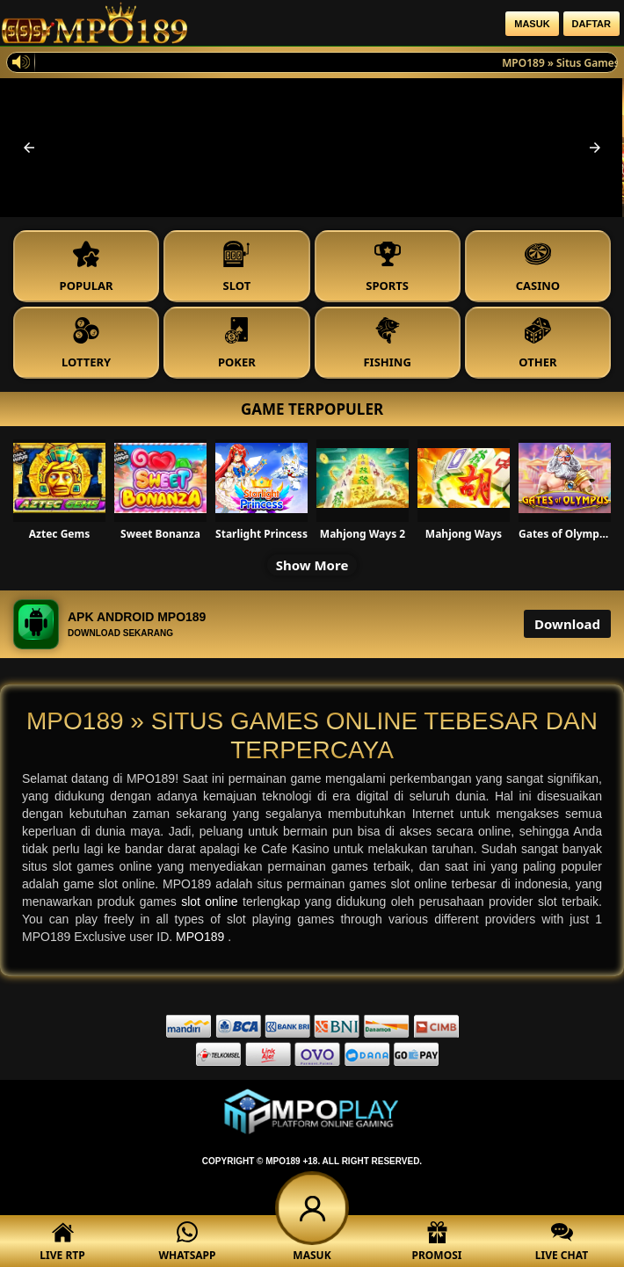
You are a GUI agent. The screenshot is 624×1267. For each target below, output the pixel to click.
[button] (29, 148)
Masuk (531, 23)
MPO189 (202, 937)
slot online (212, 901)
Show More (312, 565)
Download (567, 624)
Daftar (591, 23)
